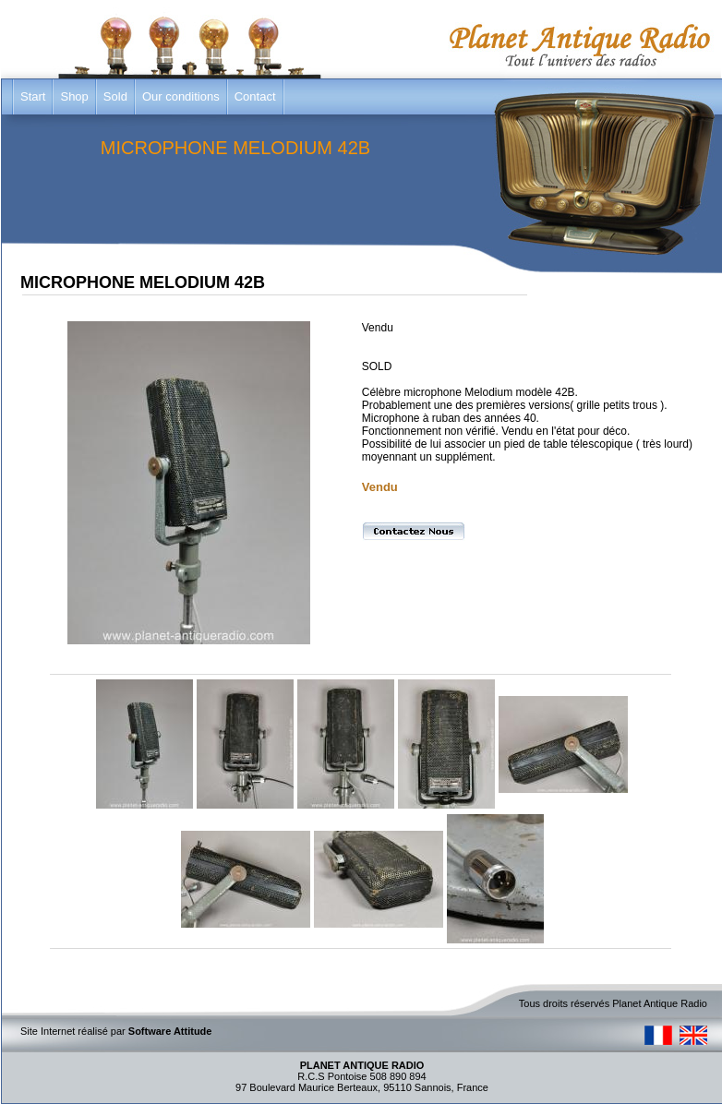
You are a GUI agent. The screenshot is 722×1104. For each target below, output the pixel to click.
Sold (115, 96)
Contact (255, 96)
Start (32, 96)
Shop (74, 96)
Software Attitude (170, 1031)
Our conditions (181, 96)
